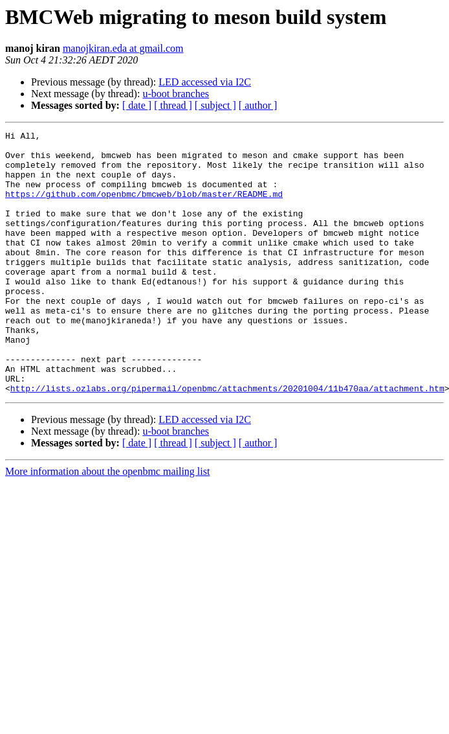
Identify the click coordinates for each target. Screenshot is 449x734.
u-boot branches (175, 93)
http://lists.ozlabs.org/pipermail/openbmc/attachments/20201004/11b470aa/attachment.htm (227, 440)
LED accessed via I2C (205, 81)
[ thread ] (173, 105)
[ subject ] (215, 105)
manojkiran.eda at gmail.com (123, 48)
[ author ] (258, 105)
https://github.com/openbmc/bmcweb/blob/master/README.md (144, 207)
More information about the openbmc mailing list (107, 523)
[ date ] (136, 105)
